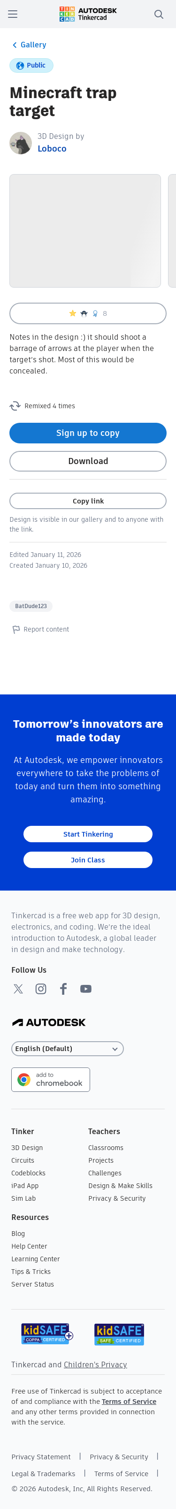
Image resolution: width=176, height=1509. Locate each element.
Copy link (88, 501)
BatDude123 (31, 606)
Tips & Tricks (31, 1271)
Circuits (22, 1160)
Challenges (105, 1173)
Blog (18, 1233)
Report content (39, 629)
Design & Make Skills (120, 1185)
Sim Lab (23, 1198)
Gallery (27, 45)
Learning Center (35, 1259)
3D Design (27, 1147)
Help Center (29, 1246)
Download (88, 461)
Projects (101, 1160)
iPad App (24, 1185)
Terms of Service (129, 1401)
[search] (159, 14)
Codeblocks (28, 1173)
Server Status (32, 1284)
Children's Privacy (95, 1364)
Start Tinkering (88, 834)
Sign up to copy (88, 433)
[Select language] (67, 1049)
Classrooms (105, 1147)
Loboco (52, 148)
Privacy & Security (117, 1198)
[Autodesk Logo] (49, 1023)
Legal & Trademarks (43, 1474)
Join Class (88, 860)
